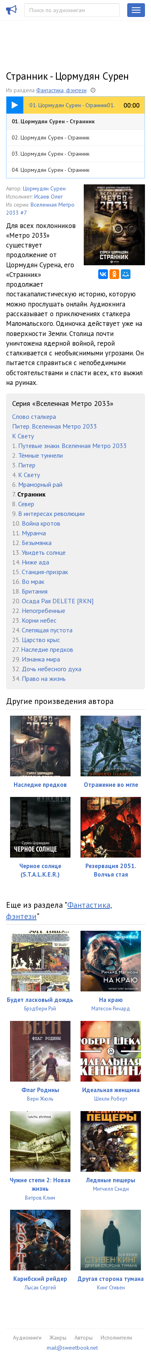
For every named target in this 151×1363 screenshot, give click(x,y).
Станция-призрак (45, 572)
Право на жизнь (44, 678)
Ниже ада (35, 562)
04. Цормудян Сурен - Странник (50, 169)
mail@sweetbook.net (72, 1347)
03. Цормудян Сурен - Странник (50, 153)
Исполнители (116, 1337)
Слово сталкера (34, 416)
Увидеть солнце (44, 552)
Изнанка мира (41, 659)
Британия (35, 591)
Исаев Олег (48, 196)
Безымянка (37, 543)
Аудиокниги (27, 1337)
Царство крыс (41, 640)
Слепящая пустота (47, 630)
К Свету (23, 436)
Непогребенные (43, 610)
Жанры (58, 1337)
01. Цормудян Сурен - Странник (53, 121)
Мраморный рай (40, 484)
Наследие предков (47, 649)
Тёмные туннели (40, 455)
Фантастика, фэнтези (61, 90)
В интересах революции (51, 513)
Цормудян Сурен (44, 188)
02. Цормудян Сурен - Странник (50, 137)
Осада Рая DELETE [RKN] (57, 601)
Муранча (34, 533)
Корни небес (39, 620)
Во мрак (33, 581)
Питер (26, 465)
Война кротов (41, 523)
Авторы (83, 1337)
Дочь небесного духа (51, 669)
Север (26, 504)
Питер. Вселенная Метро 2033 (54, 426)
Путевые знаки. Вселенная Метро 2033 (72, 446)
